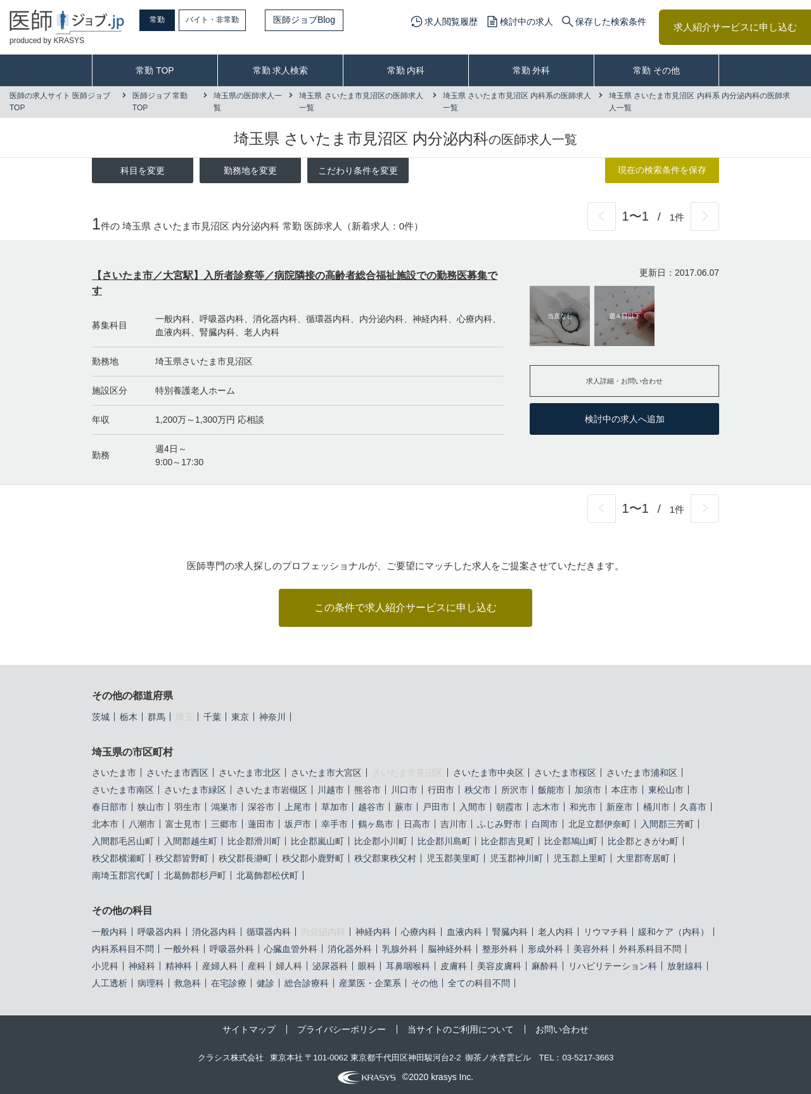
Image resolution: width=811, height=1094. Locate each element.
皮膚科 (453, 966)
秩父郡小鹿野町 (313, 858)
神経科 (142, 966)
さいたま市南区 (123, 790)
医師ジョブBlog (336, 20)
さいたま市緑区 (195, 790)
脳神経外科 (450, 949)
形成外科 (545, 949)
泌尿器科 (330, 966)
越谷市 (371, 807)
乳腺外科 (400, 949)
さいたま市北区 (250, 773)
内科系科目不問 (123, 949)
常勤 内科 (406, 70)
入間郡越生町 (190, 841)
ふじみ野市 (499, 824)
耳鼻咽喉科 (408, 966)
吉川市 (453, 824)
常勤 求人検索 (281, 70)
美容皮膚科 (499, 966)
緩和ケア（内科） (673, 932)
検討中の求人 (526, 21)
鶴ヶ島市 (375, 824)
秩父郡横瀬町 (118, 858)
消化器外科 (350, 949)
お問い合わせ (562, 1029)
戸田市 (436, 807)
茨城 (101, 717)
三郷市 (224, 824)
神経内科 (373, 932)
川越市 (330, 790)
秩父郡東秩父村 (385, 858)
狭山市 (150, 807)
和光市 (583, 807)
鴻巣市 (224, 807)
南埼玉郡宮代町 (123, 875)
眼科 (367, 966)
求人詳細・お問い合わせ (625, 381)
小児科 (105, 966)
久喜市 (693, 807)
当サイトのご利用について (460, 1029)
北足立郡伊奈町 (599, 824)
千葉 (212, 717)
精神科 (178, 966)
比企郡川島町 (444, 841)
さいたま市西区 (177, 773)
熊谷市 (367, 790)
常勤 (168, 20)
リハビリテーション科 (612, 966)
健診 (265, 983)
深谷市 (261, 807)
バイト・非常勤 (239, 20)
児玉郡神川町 (516, 858)
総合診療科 (306, 983)
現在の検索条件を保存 (662, 170)
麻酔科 (545, 966)
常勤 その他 (656, 70)
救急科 (187, 983)
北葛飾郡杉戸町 (195, 875)
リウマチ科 (606, 932)
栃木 (128, 717)
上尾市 (297, 807)
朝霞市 (509, 807)
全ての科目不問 (479, 983)
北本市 (105, 824)
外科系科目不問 (650, 949)
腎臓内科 (510, 932)
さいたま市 (114, 773)
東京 (240, 717)
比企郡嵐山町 (317, 841)
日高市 (417, 824)
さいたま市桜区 (565, 773)
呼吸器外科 (232, 949)
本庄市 (624, 790)
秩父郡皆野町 (181, 858)
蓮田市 (261, 824)
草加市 (334, 807)
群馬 (156, 717)
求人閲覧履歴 (451, 21)
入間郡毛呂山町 (123, 841)
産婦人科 (220, 966)
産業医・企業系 (370, 983)
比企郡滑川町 (254, 841)
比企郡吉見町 (507, 841)
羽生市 (187, 807)
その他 (424, 983)
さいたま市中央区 (488, 773)
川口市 (404, 790)
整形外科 (500, 949)
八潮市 (142, 824)
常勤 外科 (532, 70)
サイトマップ (249, 1029)
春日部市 (109, 807)
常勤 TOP (155, 70)
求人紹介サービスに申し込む (735, 27)
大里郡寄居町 (643, 858)
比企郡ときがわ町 (643, 841)
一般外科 (182, 949)
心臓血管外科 (290, 949)
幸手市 (334, 824)
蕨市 (403, 807)
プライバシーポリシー (341, 1029)
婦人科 (289, 966)
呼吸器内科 (159, 932)
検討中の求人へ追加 (625, 419)
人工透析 (109, 983)
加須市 (588, 790)
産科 (256, 966)
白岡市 (545, 824)
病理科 (150, 983)
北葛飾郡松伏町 (267, 875)
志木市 (546, 807)
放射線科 (685, 966)
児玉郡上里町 (579, 858)
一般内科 (109, 932)
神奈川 (272, 717)
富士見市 (183, 824)
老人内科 (555, 932)
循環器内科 (268, 932)
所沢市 (514, 790)
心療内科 (419, 932)
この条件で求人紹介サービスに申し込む (405, 607)
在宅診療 (228, 983)
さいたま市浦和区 (641, 773)
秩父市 (477, 790)
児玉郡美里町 (453, 858)
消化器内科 (214, 932)
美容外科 (591, 949)
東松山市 (666, 790)
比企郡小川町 (380, 841)
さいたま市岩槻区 (271, 790)
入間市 (472, 807)
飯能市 (551, 790)
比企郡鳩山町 (570, 841)
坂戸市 (297, 824)
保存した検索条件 (610, 21)
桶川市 (656, 807)
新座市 (619, 807)
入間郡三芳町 (667, 824)
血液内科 (464, 932)
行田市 (441, 790)
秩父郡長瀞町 (245, 858)
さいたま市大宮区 (326, 773)
